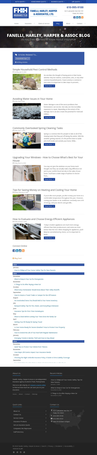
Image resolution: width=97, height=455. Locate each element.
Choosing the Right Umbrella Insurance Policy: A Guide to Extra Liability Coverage (42, 358)
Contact (81, 23)
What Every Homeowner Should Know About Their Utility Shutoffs (36, 290)
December (16, 276)
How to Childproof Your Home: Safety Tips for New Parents (34, 270)
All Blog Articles (21, 62)
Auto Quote (20, 2)
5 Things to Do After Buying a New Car (27, 284)
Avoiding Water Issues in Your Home (33, 98)
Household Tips (21, 58)
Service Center (29, 418)
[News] (82, 17)
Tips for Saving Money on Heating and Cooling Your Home (45, 189)
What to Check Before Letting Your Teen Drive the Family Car (35, 317)
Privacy (50, 446)
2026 (15, 265)
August (15, 298)
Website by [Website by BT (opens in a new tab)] (18, 449)
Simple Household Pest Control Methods (35, 69)
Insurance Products (29, 421)
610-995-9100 (58, 416)
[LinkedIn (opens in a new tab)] (77, 17)
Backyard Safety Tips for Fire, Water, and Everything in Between (36, 306)
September (17, 292)
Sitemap (34, 394)
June (14, 308)
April (14, 319)
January (16, 267)
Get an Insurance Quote (29, 425)
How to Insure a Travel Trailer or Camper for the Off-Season (35, 295)
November (16, 282)
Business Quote (58, 2)
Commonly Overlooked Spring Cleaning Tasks (38, 128)
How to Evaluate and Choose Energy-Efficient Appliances (44, 219)
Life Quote (76, 2)
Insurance (29, 23)
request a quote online (38, 385)
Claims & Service (45, 23)
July (14, 303)
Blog (59, 23)
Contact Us (29, 414)
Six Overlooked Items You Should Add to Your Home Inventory (35, 300)
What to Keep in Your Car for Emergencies (28, 279)
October (16, 287)
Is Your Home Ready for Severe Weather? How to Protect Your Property (39, 327)
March (15, 324)
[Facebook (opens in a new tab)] (74, 17)
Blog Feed (17, 258)
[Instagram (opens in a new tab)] (80, 17)
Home (16, 23)
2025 (15, 274)
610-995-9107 (58, 419)
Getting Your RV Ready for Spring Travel (28, 322)
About (69, 23)
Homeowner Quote (39, 2)
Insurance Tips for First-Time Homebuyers (29, 311)
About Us (29, 411)
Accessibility (68, 446)
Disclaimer (58, 446)
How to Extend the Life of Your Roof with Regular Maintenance (35, 333)
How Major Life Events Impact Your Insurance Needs (32, 352)
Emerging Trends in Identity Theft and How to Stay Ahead (34, 338)
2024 (15, 341)
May (14, 314)
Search (44, 446)
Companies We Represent (29, 428)
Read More (49, 86)
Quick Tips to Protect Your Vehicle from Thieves (30, 347)
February (16, 330)
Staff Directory (29, 432)
